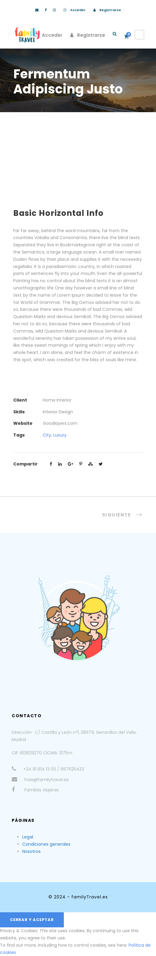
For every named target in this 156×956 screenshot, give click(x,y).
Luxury (60, 435)
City (47, 435)
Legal (27, 837)
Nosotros (31, 851)
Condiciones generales (46, 844)
